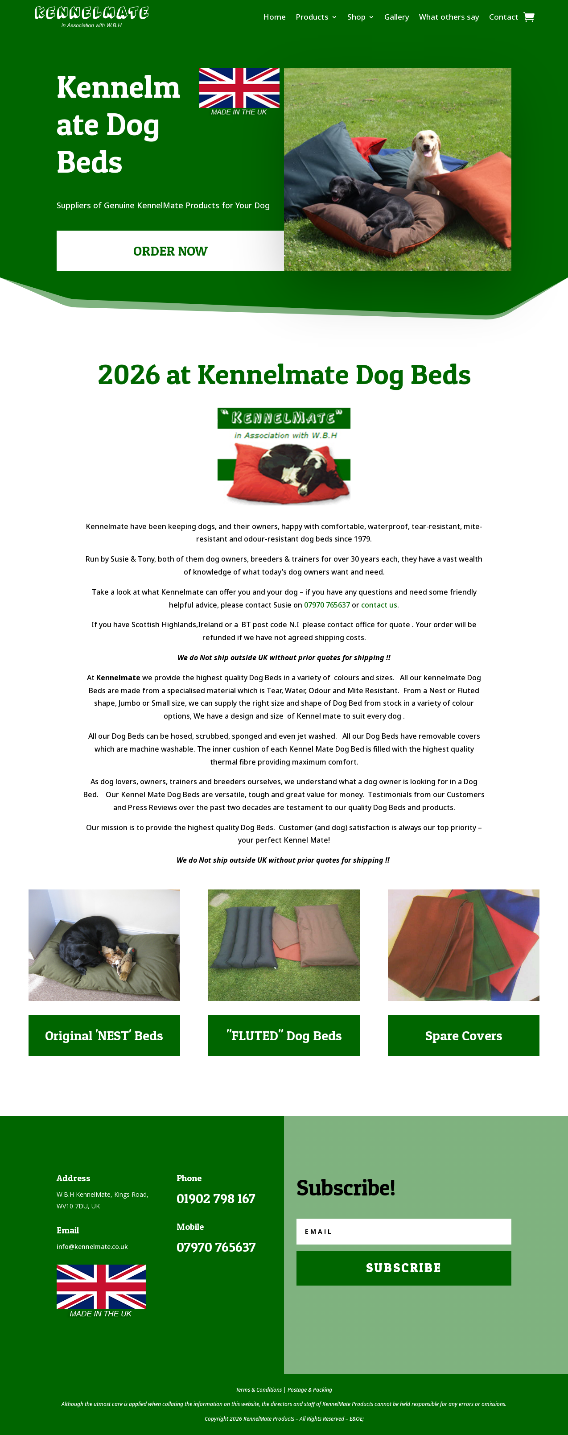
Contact (504, 17)
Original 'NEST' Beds (104, 1035)
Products (312, 17)
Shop (356, 17)
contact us (379, 605)
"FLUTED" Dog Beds (284, 1035)
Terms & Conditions (259, 1390)
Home (274, 17)
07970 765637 (327, 605)
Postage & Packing (310, 1390)
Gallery (396, 17)
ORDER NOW (170, 251)
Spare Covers (463, 1035)
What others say (449, 17)
